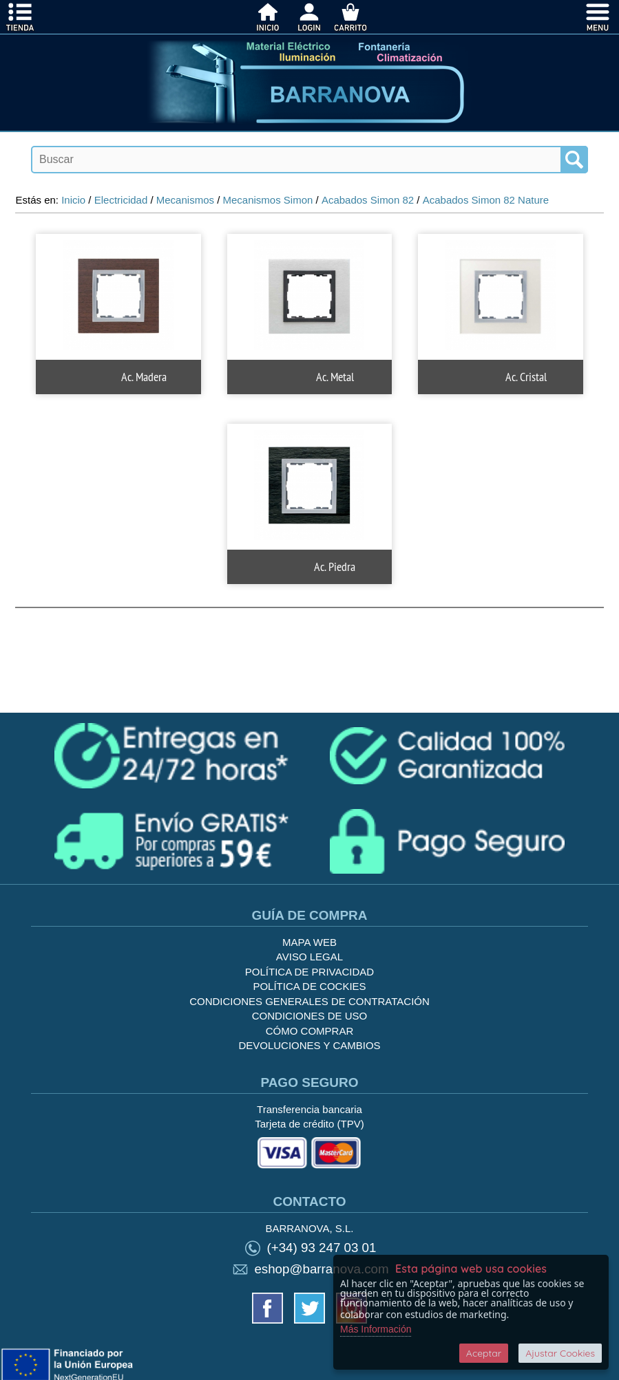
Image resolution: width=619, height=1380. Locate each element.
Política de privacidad (309, 972)
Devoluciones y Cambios (309, 1045)
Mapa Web (309, 942)
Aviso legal (309, 956)
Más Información (375, 1329)
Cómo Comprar (310, 1031)
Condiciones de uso (310, 1016)
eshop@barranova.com (321, 1269)
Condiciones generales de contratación (309, 1001)
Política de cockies (309, 986)
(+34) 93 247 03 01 (321, 1247)
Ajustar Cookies (560, 1353)
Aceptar (483, 1353)
